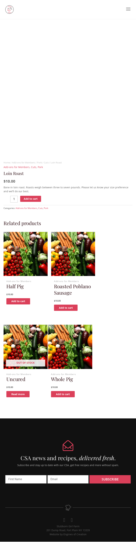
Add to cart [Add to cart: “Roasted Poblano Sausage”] (64, 310)
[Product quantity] (14, 199)
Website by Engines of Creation (68, 534)
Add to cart (31, 198)
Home (7, 162)
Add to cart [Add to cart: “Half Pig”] (20, 297)
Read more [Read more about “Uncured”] (108, 297)
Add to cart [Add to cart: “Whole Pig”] (20, 394)
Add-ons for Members (23, 162)
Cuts (46, 162)
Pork (39, 162)
